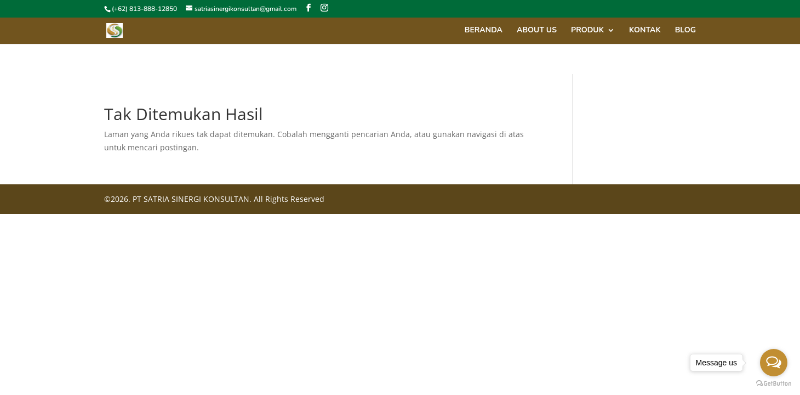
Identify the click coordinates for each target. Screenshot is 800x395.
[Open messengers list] (773, 362)
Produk (587, 30)
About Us (537, 30)
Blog (685, 30)
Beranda (483, 30)
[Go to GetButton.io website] (773, 383)
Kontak (645, 30)
